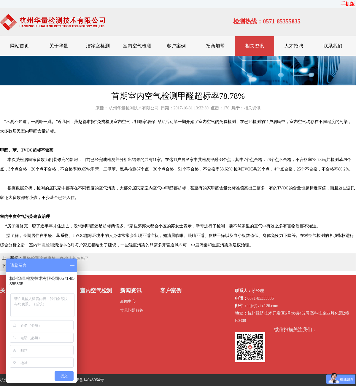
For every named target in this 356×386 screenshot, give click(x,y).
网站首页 (19, 45)
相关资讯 (254, 45)
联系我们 (332, 45)
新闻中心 (128, 301)
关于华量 (58, 45)
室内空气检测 (137, 45)
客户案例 (176, 45)
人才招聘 (293, 45)
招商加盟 (215, 45)
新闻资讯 (131, 291)
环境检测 (45, 245)
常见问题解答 (131, 310)
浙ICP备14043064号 (86, 380)
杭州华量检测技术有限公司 (134, 108)
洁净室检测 (98, 45)
